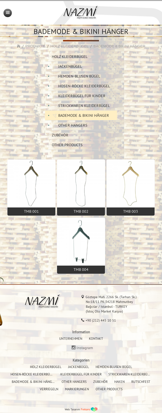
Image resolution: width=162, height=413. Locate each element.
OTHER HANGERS (72, 125)
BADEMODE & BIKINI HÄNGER (119, 46)
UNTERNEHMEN (70, 338)
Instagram (84, 348)
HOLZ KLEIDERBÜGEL (69, 46)
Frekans (85, 409)
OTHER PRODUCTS (67, 144)
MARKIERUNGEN (77, 389)
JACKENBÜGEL (70, 66)
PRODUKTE (35, 46)
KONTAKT (96, 338)
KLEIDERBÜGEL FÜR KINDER (81, 95)
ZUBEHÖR (60, 135)
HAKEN (119, 382)
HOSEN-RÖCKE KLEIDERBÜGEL (84, 86)
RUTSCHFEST (140, 382)
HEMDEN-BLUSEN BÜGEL (79, 76)
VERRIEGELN (49, 389)
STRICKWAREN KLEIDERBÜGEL (84, 105)
